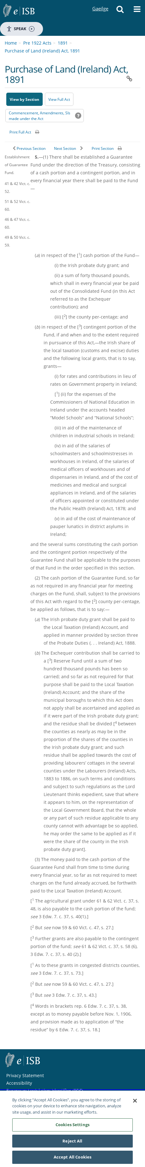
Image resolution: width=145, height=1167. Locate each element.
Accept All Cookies (72, 1157)
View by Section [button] (24, 99)
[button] (120, 11)
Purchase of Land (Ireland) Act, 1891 (42, 51)
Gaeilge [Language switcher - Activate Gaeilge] (100, 2)
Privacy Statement (25, 1075)
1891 (63, 43)
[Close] (135, 1101)
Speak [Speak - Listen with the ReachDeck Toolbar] (20, 29)
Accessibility (19, 1083)
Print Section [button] (103, 148)
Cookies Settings (72, 1125)
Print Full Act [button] (20, 132)
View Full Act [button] (59, 99)
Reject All (72, 1141)
